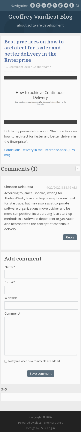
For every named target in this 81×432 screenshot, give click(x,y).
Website (10, 298)
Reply (70, 237)
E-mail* (9, 282)
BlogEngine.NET (44, 423)
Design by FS (34, 428)
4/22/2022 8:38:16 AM (61, 187)
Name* (9, 266)
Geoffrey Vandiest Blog (40, 17)
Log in (51, 428)
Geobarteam (41, 67)
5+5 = (5, 389)
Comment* (12, 313)
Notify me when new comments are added (34, 361)
